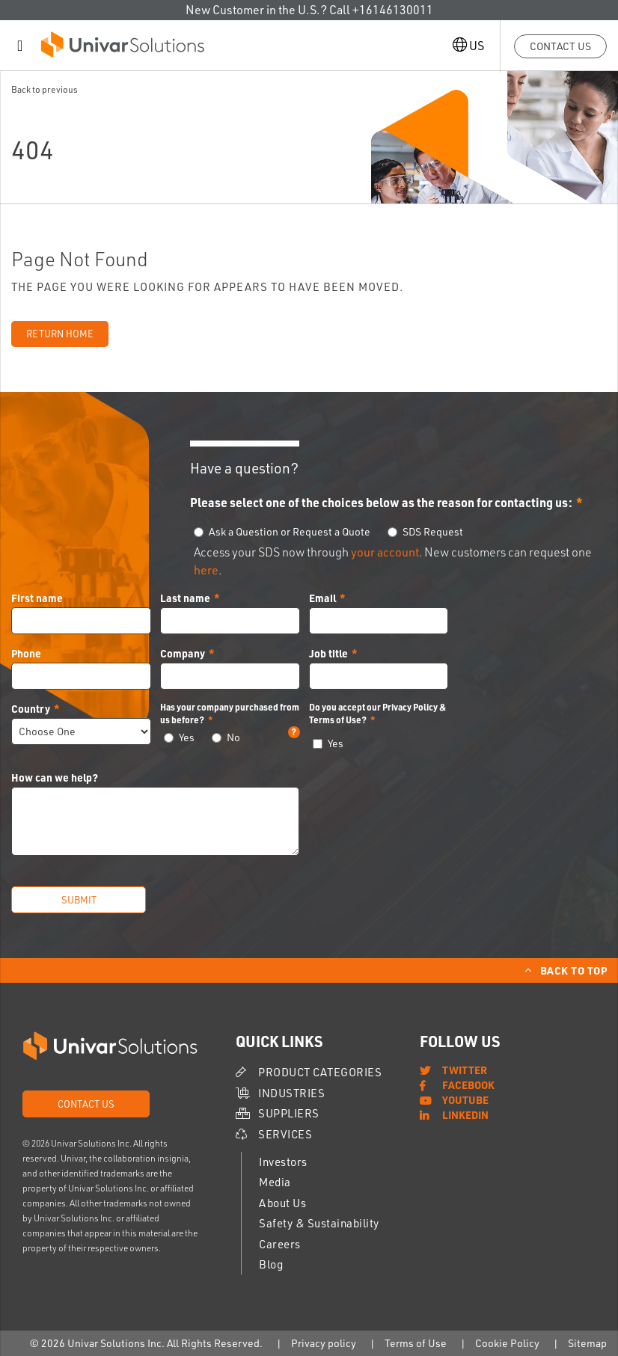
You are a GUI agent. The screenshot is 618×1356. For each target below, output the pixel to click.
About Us (282, 1203)
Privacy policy (323, 1343)
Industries (291, 1093)
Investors (283, 1162)
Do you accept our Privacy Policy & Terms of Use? (377, 713)
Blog (271, 1264)
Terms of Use (416, 1343)
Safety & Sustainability (319, 1223)
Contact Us (560, 46)
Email (322, 597)
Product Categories (320, 1072)
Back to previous (44, 89)
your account (385, 551)
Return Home (60, 334)
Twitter (464, 1069)
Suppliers (288, 1113)
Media (275, 1182)
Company (182, 653)
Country (30, 708)
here (206, 569)
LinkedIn (465, 1114)
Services (285, 1134)
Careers (280, 1244)
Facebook (468, 1084)
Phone (26, 653)
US (468, 45)
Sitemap (587, 1343)
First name (37, 597)
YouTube (465, 1099)
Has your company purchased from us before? (230, 713)
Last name (185, 597)
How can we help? (54, 777)
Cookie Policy (507, 1343)
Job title (328, 653)
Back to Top (574, 970)
